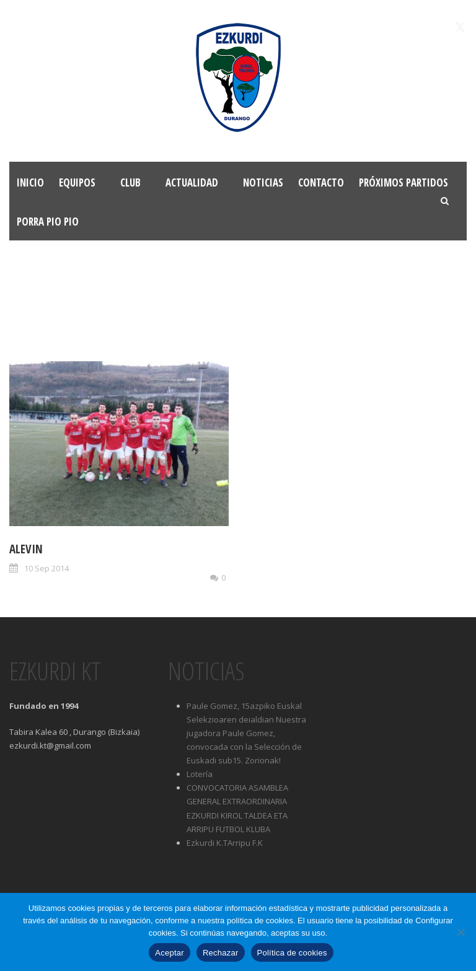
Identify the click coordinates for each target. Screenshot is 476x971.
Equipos (77, 182)
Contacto (321, 182)
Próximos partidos (403, 182)
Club (130, 182)
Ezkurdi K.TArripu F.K (225, 842)
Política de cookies (292, 952)
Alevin (26, 549)
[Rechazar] (460, 932)
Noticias (263, 182)
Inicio (30, 182)
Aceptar (169, 952)
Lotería (200, 774)
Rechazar (221, 952)
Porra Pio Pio (48, 221)
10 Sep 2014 (46, 568)
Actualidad (191, 182)
